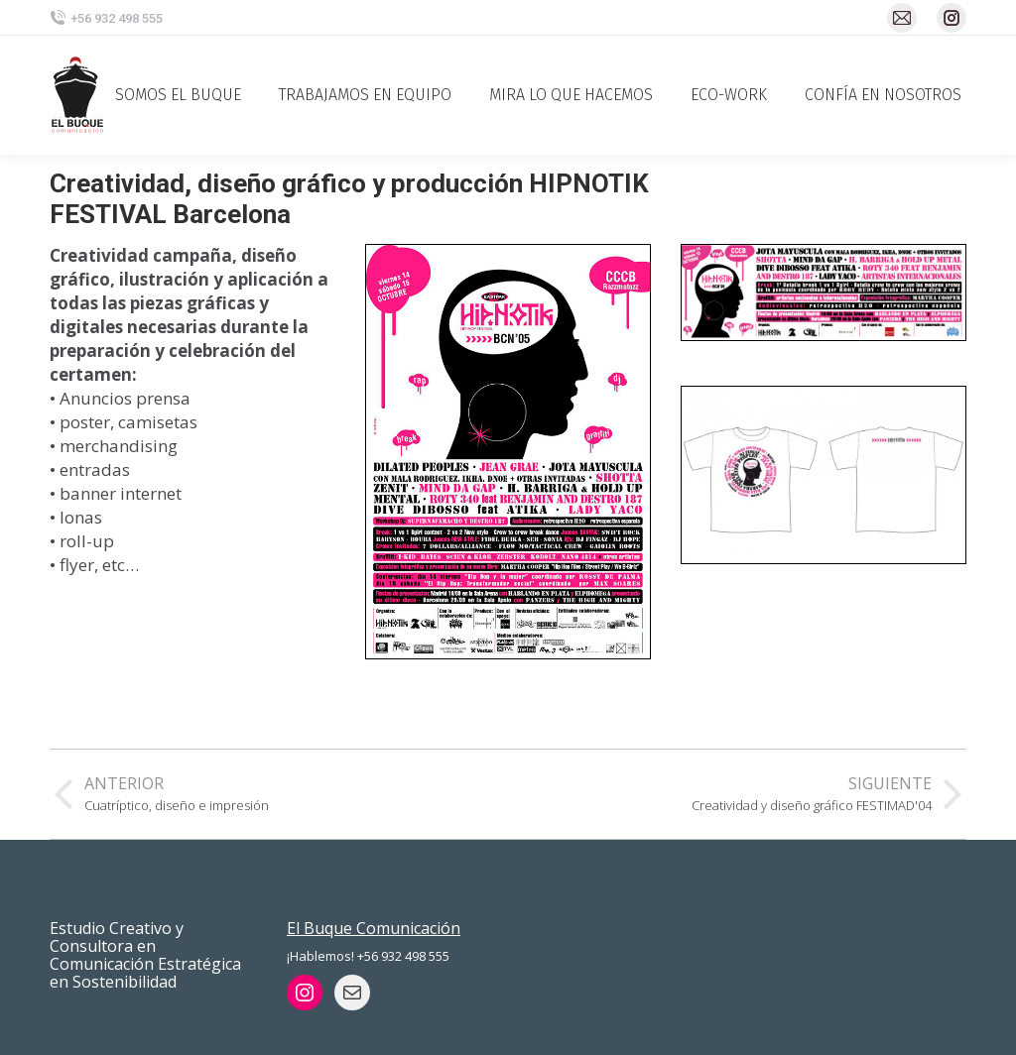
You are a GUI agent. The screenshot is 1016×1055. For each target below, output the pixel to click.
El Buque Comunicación (373, 928)
